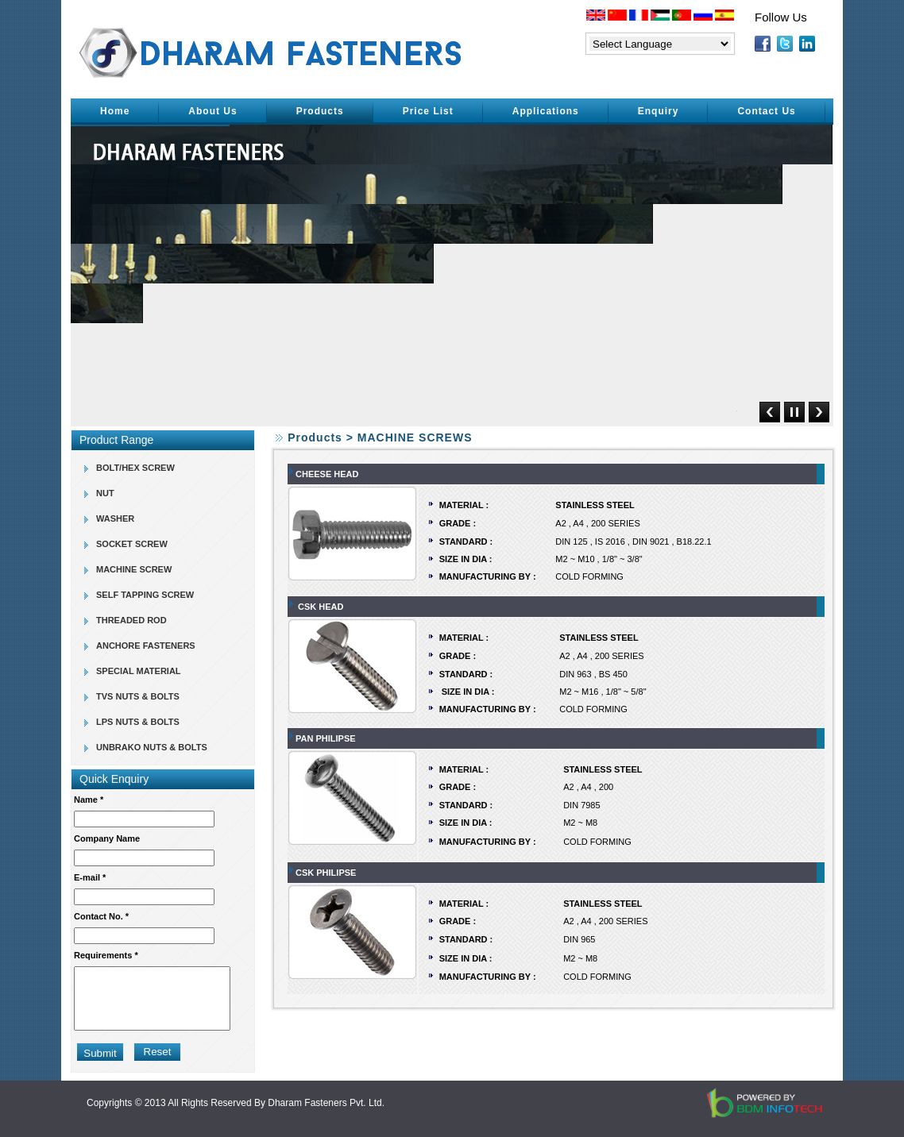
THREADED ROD (131, 620)
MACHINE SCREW (134, 569)
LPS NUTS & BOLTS (138, 722)
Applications (545, 111)
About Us (212, 111)
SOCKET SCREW (132, 544)
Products (320, 111)
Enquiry (658, 111)
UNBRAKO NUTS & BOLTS (151, 747)
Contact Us (766, 111)
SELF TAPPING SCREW (145, 594)
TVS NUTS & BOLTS (138, 696)
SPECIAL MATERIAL (138, 671)
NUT (105, 493)
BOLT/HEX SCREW (135, 467)
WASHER (115, 518)
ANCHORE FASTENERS (145, 645)
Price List (428, 111)
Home (114, 111)
